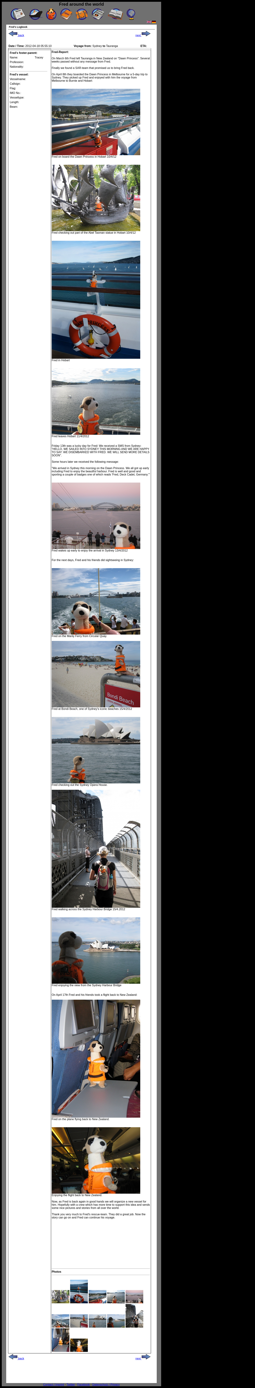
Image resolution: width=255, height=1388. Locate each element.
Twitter (70, 1384)
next (143, 35)
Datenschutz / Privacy (106, 1384)
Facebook (83, 1384)
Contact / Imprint (53, 1384)
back (16, 35)
